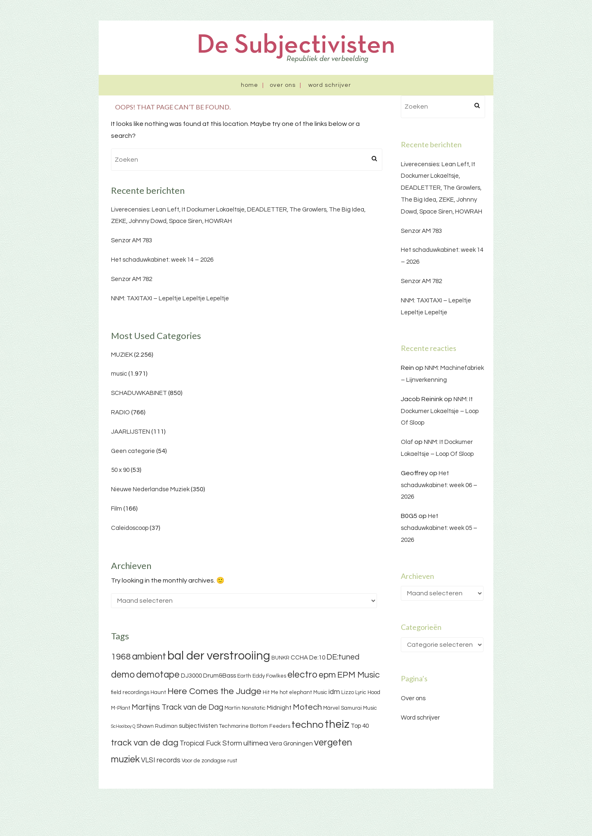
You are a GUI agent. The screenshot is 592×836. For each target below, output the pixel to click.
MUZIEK (122, 355)
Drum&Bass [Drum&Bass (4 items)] (219, 676)
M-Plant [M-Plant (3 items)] (120, 708)
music (119, 374)
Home (249, 85)
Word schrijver (329, 85)
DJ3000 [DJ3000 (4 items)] (191, 676)
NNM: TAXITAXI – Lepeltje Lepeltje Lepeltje (170, 298)
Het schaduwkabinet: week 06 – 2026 (439, 485)
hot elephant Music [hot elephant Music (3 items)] (303, 692)
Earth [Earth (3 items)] (244, 676)
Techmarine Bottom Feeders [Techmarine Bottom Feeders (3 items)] (254, 726)
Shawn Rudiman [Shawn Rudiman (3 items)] (157, 726)
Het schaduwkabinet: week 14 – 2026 (162, 260)
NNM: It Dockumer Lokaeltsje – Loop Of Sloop (440, 411)
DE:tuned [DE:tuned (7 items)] (342, 657)
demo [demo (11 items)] (123, 675)
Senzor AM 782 (131, 279)
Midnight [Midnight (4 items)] (279, 708)
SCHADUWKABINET (139, 393)
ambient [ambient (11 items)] (149, 657)
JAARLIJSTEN (130, 432)
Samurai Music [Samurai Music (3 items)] (359, 708)
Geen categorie (133, 451)
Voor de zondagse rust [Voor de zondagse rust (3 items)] (209, 761)
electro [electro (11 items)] (302, 675)
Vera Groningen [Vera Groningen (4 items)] (291, 744)
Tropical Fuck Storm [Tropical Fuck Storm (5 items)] (211, 743)
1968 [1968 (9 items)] (121, 657)
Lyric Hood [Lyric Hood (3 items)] (367, 692)
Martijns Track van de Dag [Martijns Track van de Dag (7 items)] (177, 707)
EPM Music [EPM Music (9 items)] (358, 675)
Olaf (407, 442)
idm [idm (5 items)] (334, 692)
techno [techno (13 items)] (307, 725)
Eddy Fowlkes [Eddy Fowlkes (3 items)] (269, 676)
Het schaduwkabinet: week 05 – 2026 (439, 528)
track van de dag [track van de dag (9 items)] (144, 742)
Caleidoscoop (129, 528)
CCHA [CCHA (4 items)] (299, 658)
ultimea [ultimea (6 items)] (255, 743)
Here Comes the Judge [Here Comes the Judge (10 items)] (214, 691)
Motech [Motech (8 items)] (307, 707)
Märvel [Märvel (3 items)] (331, 708)
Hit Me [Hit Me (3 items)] (270, 692)
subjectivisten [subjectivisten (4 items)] (198, 726)
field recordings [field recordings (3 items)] (130, 692)
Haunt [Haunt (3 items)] (158, 692)
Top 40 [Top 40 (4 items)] (360, 726)
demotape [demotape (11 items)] (158, 675)
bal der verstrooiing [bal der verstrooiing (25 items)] (218, 656)
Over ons (283, 85)
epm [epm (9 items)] (327, 675)
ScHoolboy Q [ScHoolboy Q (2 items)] (123, 726)
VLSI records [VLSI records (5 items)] (160, 760)
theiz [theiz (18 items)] (337, 724)
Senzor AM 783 (131, 240)
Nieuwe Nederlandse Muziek (150, 489)
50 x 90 (120, 470)
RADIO (120, 412)
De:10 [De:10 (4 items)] (317, 658)
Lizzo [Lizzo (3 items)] (347, 692)
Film (116, 509)
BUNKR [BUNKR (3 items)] (280, 658)
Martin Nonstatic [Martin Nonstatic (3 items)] (245, 708)
